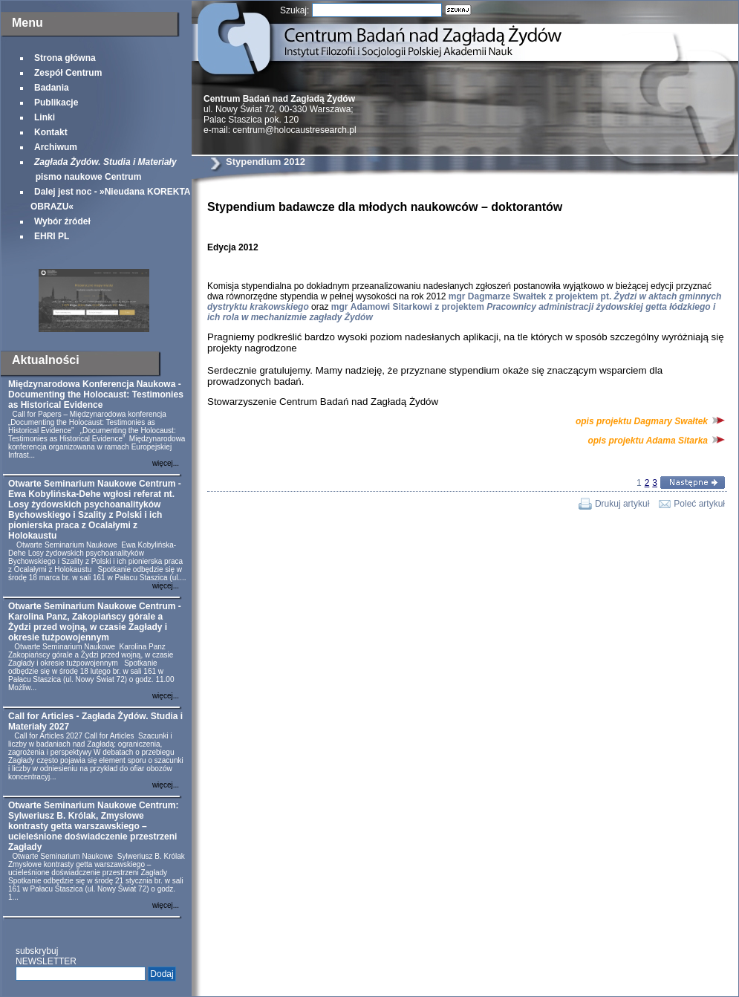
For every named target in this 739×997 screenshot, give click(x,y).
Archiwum (55, 147)
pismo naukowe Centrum (103, 169)
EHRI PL (51, 236)
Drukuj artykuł (622, 503)
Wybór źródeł (62, 221)
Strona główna (65, 58)
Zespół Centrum (68, 73)
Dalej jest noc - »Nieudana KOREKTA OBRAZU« (110, 199)
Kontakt (51, 132)
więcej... (165, 463)
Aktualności (45, 360)
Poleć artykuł (699, 503)
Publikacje (56, 102)
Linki (44, 117)
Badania (51, 87)
